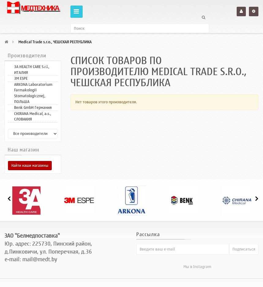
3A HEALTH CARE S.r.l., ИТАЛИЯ (31, 69)
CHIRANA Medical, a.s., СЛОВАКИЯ (32, 116)
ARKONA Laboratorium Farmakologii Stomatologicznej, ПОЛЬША (33, 93)
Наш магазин (23, 150)
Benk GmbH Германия (33, 107)
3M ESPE (21, 78)
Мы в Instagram (197, 266)
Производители (27, 56)
